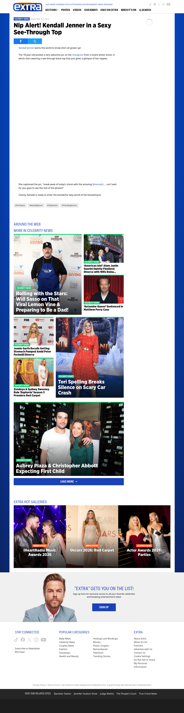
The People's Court (126, 693)
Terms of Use (53, 685)
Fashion (63, 649)
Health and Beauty (69, 656)
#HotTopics (20, 205)
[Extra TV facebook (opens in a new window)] (154, 4)
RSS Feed (20, 652)
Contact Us (139, 652)
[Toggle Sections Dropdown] (52, 10)
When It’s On (140, 642)
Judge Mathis (107, 693)
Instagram (77, 54)
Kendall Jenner (26, 47)
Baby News (65, 638)
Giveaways (64, 652)
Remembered (100, 649)
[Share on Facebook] (21, 41)
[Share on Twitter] (35, 41)
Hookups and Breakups (105, 638)
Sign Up (104, 607)
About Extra (140, 638)
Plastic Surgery (101, 645)
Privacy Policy (39, 685)
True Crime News (148, 693)
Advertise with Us (143, 649)
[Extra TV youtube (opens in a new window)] (168, 4)
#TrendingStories (69, 205)
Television (98, 652)
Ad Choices (67, 685)
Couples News (66, 645)
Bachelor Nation (62, 693)
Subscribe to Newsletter (27, 648)
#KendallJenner (36, 205)
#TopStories (52, 205)
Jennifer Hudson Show (85, 693)
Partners (138, 645)
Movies (97, 642)
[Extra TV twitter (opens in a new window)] (159, 4)
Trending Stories (101, 656)
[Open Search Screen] (145, 10)
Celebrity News (22, 19)
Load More (68, 481)
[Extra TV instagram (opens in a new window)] (163, 4)
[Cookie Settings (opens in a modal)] (142, 656)
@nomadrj (97, 184)
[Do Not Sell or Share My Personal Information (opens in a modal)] (146, 663)
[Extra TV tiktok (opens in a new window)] (150, 4)
